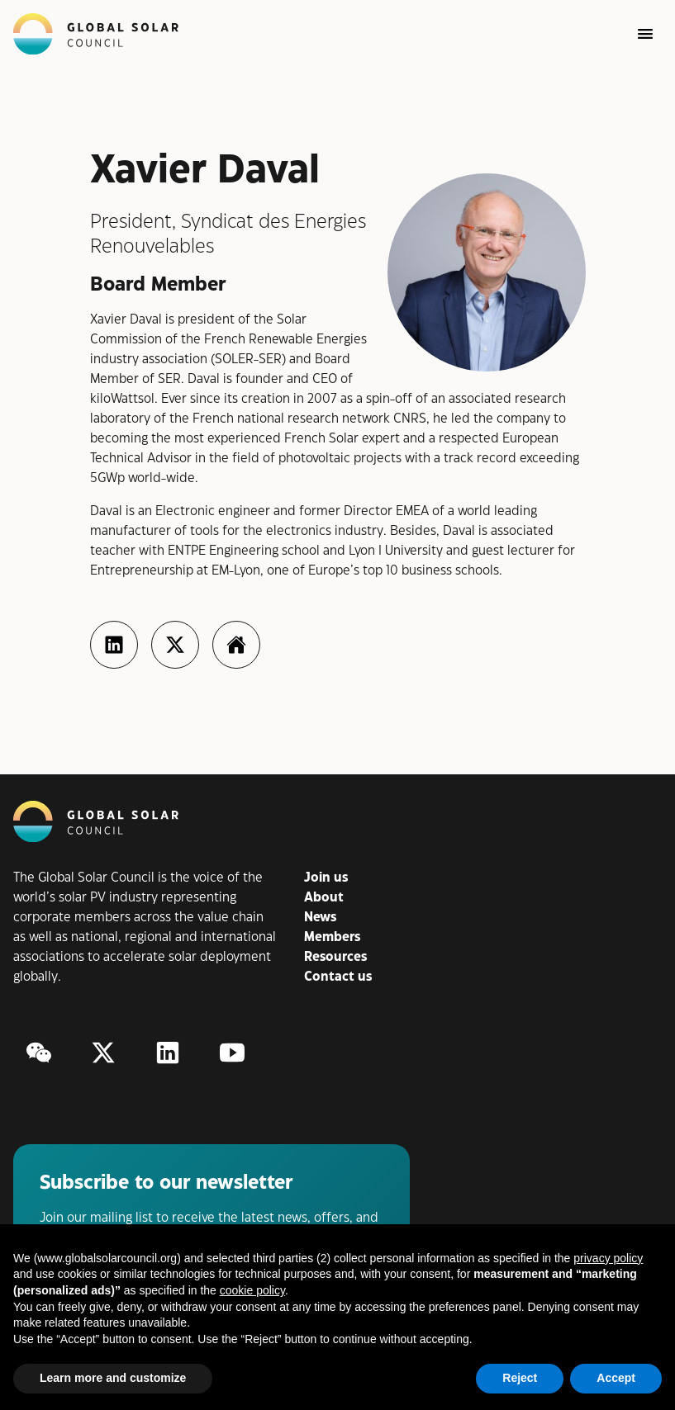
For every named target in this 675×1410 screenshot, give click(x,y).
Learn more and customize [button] (113, 1377)
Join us (326, 878)
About (324, 898)
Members (332, 937)
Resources (335, 957)
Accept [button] (616, 1377)
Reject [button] (519, 1377)
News (320, 917)
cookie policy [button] (252, 1290)
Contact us (338, 977)
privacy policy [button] (608, 1258)
